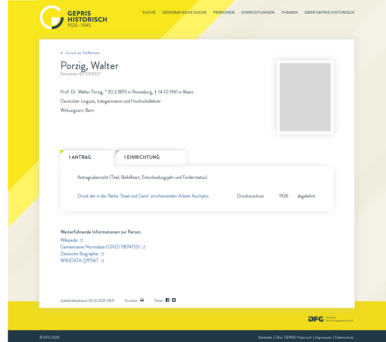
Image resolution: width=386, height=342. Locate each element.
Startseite (265, 337)
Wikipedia (68, 240)
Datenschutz (344, 337)
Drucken (134, 300)
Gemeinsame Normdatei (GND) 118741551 (100, 246)
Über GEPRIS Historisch (294, 337)
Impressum (323, 337)
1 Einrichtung (142, 157)
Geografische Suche (184, 12)
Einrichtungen (258, 12)
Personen (224, 12)
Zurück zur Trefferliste (82, 53)
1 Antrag (80, 157)
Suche (149, 12)
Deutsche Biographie (79, 253)
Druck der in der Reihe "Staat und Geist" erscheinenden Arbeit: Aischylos (143, 196)
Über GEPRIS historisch (329, 12)
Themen (289, 12)
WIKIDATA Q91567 (79, 260)
